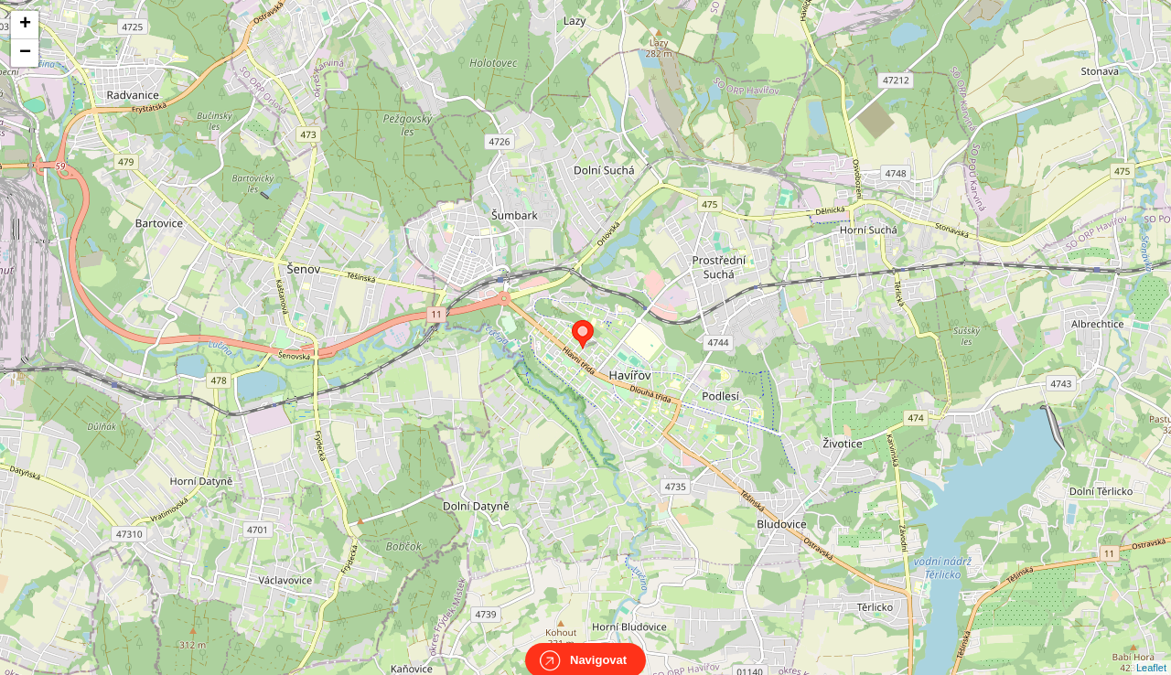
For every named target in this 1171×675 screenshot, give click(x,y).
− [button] (25, 53)
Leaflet (1151, 651)
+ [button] (25, 24)
